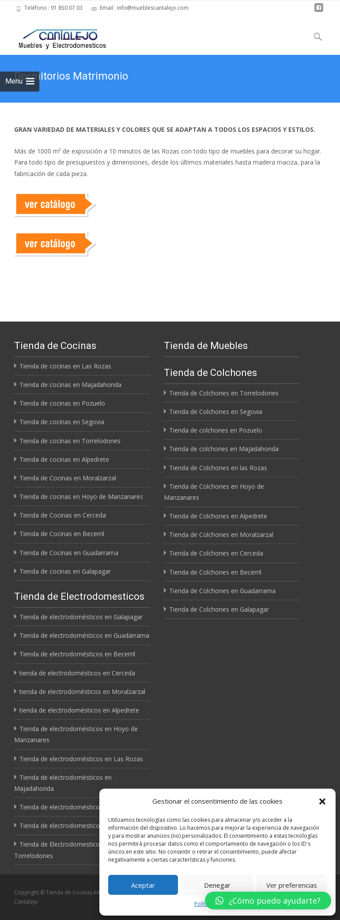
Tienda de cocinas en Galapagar (65, 571)
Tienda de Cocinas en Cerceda (62, 515)
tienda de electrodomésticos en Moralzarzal (82, 691)
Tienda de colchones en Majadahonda (224, 449)
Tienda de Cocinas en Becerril (61, 533)
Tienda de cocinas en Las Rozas (65, 366)
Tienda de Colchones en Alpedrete (218, 516)
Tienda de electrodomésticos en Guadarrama (84, 635)
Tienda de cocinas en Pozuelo (62, 403)
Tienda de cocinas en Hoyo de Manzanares (81, 496)
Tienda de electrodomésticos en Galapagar (81, 617)
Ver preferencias (291, 885)
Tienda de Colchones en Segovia (215, 411)
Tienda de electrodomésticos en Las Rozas (81, 759)
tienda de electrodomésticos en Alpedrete (79, 710)
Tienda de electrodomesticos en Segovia (77, 825)
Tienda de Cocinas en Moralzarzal (67, 478)
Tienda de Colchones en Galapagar (219, 609)
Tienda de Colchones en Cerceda (216, 553)
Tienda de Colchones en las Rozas (218, 468)
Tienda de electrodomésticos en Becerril (77, 654)
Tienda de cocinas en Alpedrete (64, 459)
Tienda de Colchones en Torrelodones (224, 393)
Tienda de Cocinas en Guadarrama (68, 552)
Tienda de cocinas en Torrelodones (70, 441)
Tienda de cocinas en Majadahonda (70, 384)
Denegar (217, 885)
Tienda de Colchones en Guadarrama (222, 590)
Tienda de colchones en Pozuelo (215, 430)
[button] (322, 801)
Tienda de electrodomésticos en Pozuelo (78, 807)
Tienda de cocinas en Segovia (61, 422)
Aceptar (143, 885)
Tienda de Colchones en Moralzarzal (221, 534)
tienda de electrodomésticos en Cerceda (77, 673)
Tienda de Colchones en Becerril (215, 572)
